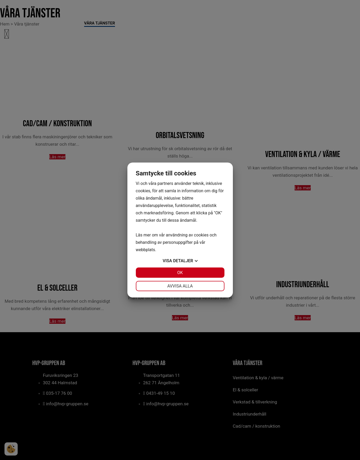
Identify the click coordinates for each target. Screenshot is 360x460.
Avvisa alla (180, 286)
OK (180, 272)
